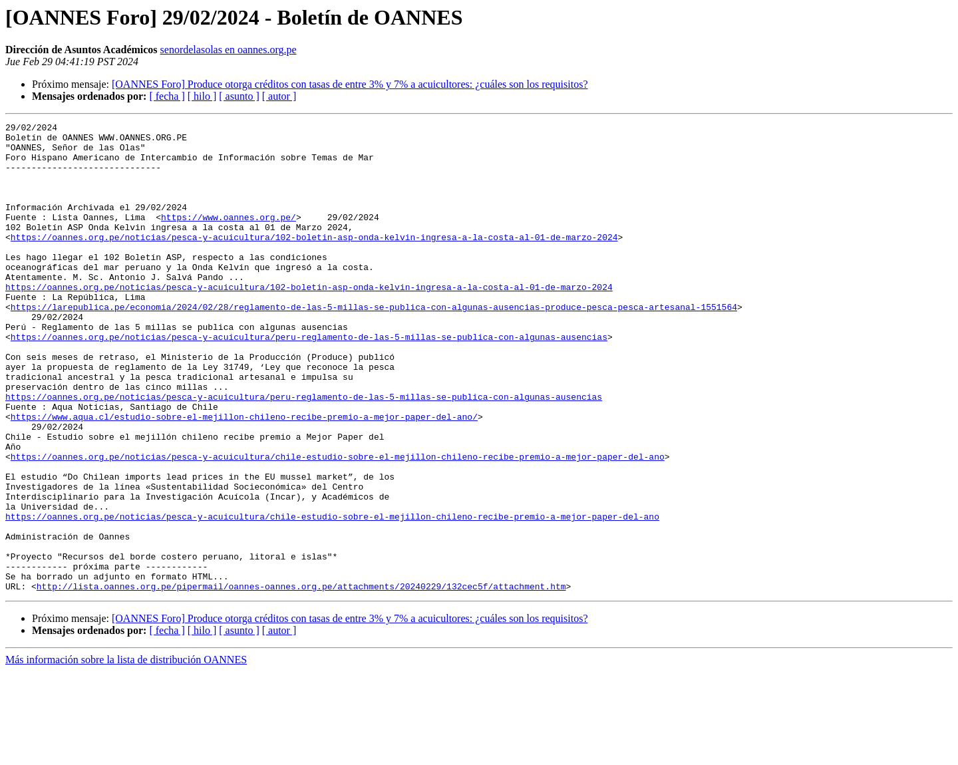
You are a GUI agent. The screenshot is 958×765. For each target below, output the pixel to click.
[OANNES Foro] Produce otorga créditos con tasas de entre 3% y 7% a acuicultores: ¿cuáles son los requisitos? (350, 84)
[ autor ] (279, 96)
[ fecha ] (166, 96)
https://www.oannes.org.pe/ (228, 237)
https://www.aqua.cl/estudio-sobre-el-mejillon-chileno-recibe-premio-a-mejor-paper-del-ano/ (244, 476)
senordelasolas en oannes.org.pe (228, 49)
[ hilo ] (202, 96)
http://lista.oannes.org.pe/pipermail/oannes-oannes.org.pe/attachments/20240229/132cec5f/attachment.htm (301, 680)
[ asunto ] (239, 96)
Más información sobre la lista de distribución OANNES (126, 753)
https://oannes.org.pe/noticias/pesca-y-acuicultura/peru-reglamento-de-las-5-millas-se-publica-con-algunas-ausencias (309, 380)
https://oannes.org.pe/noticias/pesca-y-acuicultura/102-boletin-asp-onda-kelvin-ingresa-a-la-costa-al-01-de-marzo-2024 (314, 261)
